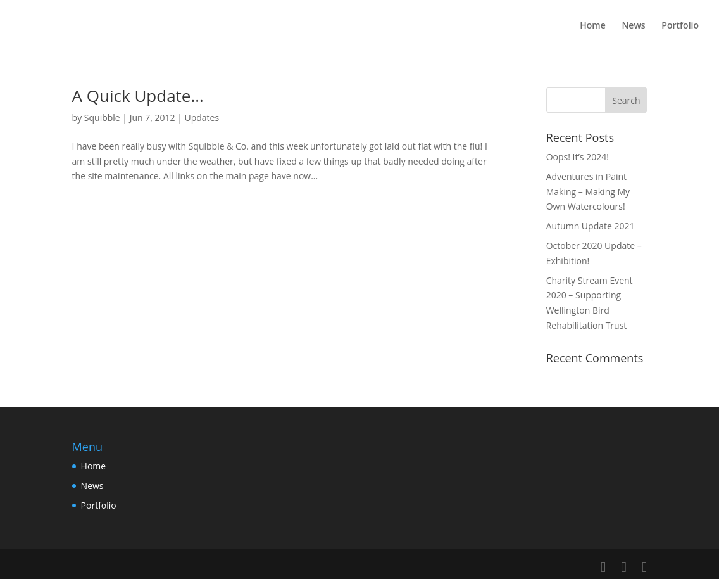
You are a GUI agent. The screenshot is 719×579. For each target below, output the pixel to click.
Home (593, 26)
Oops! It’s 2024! (577, 157)
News (633, 26)
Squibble (102, 117)
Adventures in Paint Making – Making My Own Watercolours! (588, 191)
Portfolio (680, 26)
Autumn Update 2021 (590, 226)
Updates (202, 117)
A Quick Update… (138, 95)
